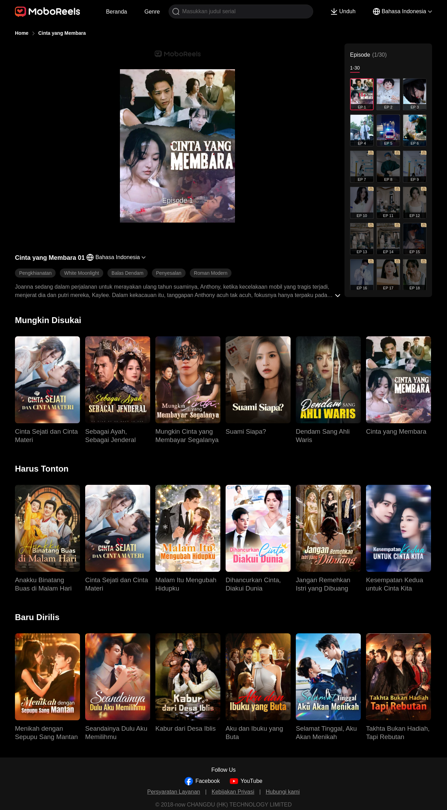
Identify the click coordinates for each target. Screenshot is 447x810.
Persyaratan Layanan (173, 792)
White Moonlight (81, 273)
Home (22, 33)
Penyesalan (168, 273)
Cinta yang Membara (62, 33)
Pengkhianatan (35, 273)
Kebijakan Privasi (233, 792)
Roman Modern (211, 273)
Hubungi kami (283, 792)
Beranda (116, 12)
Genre (152, 12)
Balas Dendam (128, 273)
